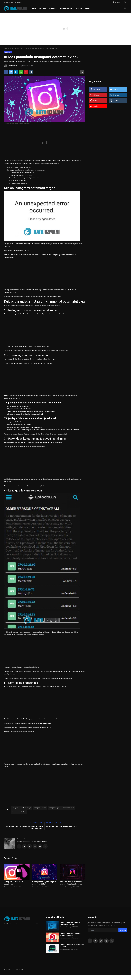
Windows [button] (53, 8)
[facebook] (90, 941)
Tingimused (18, 2)
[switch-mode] (125, 2)
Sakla (33, 8)
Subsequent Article (53, 823)
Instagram (24, 48)
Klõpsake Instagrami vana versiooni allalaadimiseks (21, 667)
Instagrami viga (26, 808)
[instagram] (106, 941)
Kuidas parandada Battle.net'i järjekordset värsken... (70, 924)
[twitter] (95, 941)
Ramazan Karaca (23, 839)
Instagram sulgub (54, 808)
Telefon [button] (42, 8)
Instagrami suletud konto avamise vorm (13, 883)
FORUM (87, 8)
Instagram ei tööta (68, 808)
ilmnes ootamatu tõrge (19, 812)
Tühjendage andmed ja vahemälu (22, 175)
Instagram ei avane (40, 808)
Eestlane (116, 2)
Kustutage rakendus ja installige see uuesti (25, 178)
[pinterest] (101, 941)
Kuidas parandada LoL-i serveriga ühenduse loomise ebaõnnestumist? (24, 827)
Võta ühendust (8, 2)
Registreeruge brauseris (19, 183)
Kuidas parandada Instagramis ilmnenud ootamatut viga (26, 170)
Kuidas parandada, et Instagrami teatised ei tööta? (44, 883)
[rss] (111, 941)
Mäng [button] (79, 8)
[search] (125, 8)
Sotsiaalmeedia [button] (67, 8)
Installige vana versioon (18, 180)
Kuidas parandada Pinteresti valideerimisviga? (70, 935)
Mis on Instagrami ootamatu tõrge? (19, 167)
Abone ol (123, 931)
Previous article (36, 823)
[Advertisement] (44, 273)
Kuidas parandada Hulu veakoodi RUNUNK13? (62, 826)
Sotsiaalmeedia (14, 48)
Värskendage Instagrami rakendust (22, 172)
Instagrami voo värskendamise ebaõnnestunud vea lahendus (71, 883)
